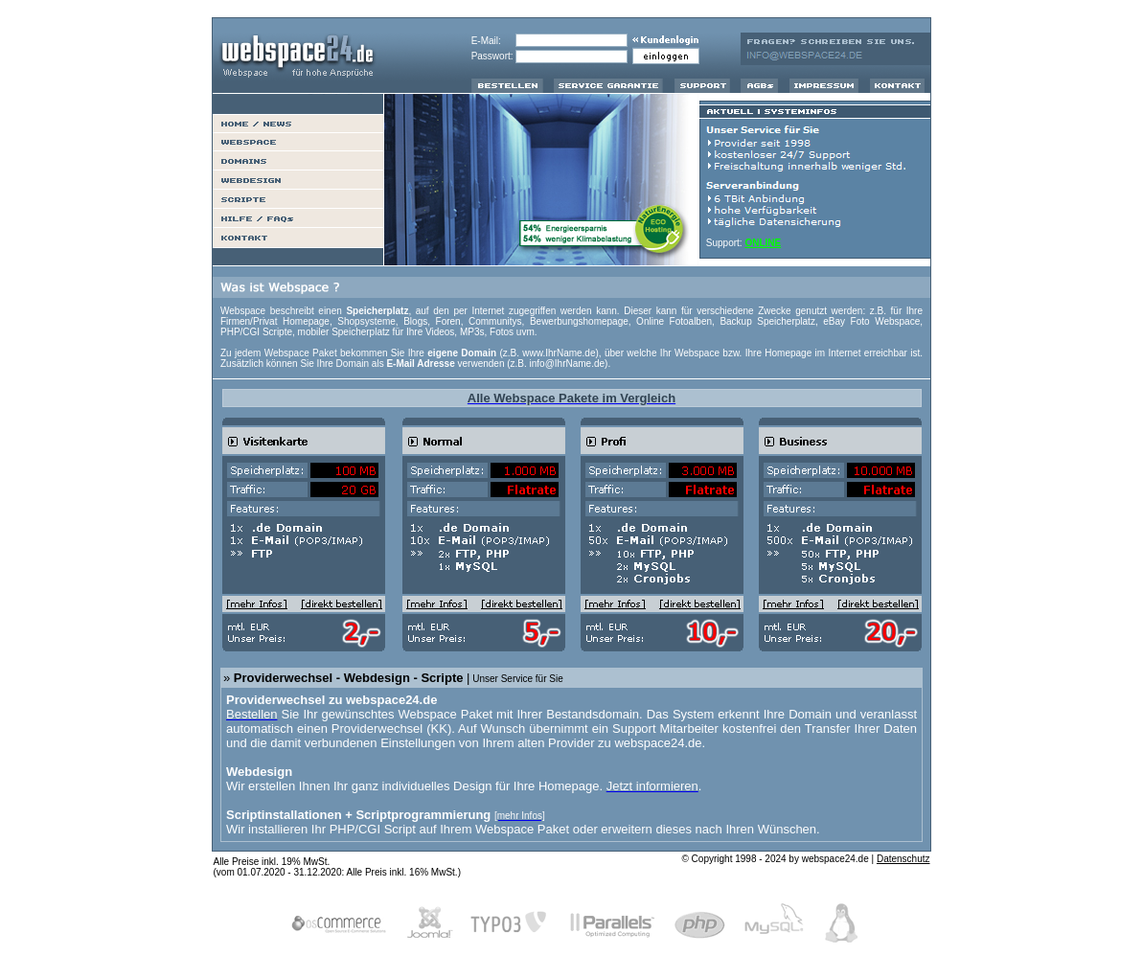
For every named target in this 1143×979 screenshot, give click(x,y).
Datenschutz (903, 859)
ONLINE (762, 243)
